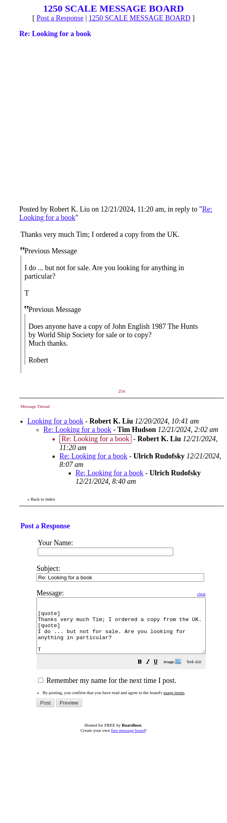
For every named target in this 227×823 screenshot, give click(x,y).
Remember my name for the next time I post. (107, 691)
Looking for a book (55, 421)
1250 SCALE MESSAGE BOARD (140, 18)
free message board (128, 741)
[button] (160, 673)
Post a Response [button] (60, 18)
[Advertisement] (75, 120)
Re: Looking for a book (77, 430)
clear (221, 593)
